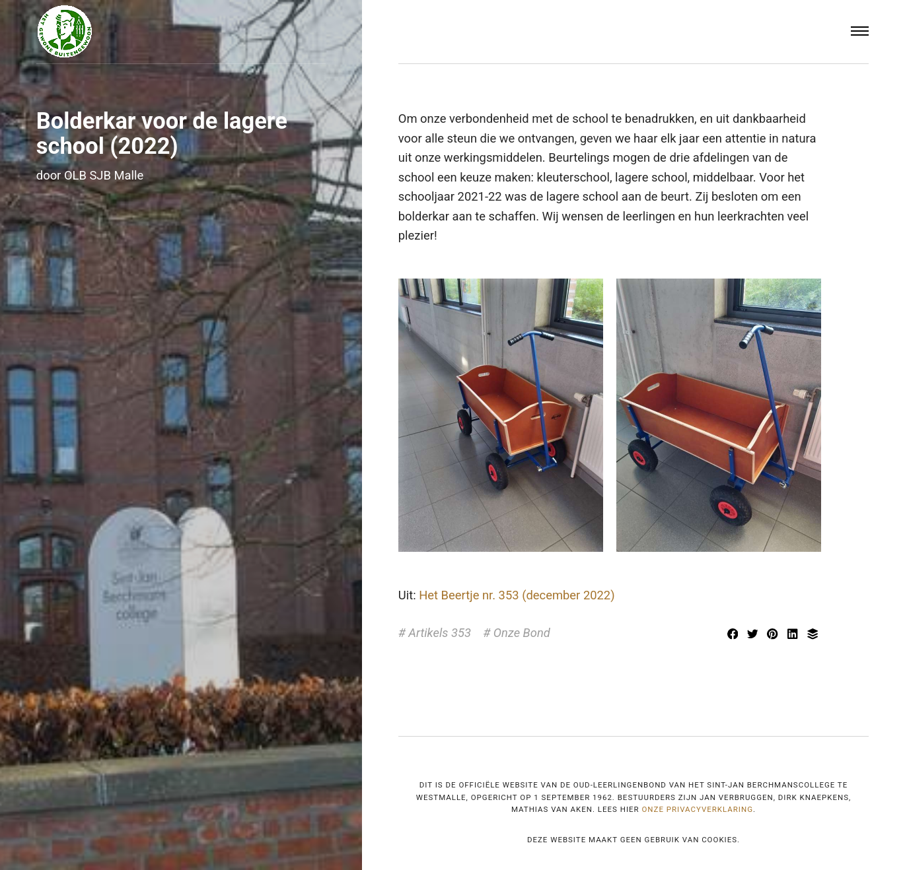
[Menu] (860, 31)
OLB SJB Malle (103, 175)
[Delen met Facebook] (734, 635)
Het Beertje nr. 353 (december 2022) (516, 595)
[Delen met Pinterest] (774, 635)
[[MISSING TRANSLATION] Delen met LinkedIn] (794, 635)
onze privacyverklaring (697, 809)
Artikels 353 (439, 633)
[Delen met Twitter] (754, 635)
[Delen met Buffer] (812, 635)
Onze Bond (521, 633)
